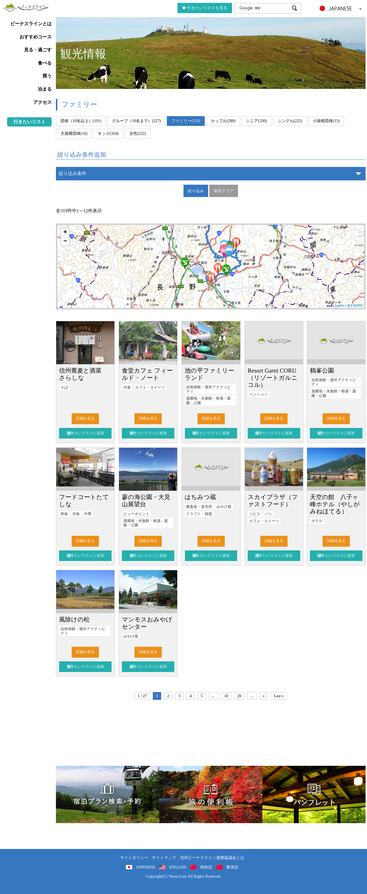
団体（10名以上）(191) (80, 121)
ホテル (317, 521)
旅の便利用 (210, 794)
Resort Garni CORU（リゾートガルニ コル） (273, 377)
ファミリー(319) (185, 121)
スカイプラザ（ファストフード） (273, 500)
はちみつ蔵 (200, 497)
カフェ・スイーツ (150, 387)
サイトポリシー (134, 858)
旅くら (107, 794)
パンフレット (314, 794)
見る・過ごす (38, 49)
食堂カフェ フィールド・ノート (147, 374)
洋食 (127, 387)
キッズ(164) (108, 133)
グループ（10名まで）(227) (136, 121)
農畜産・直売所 (199, 507)
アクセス (42, 102)
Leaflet (339, 305)
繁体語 (232, 867)
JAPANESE (145, 867)
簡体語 (206, 867)
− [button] (65, 241)
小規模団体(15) (326, 121)
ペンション (258, 394)
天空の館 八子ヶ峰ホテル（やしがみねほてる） (335, 504)
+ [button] (65, 232)
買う (47, 75)
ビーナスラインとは (31, 23)
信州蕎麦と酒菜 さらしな (83, 374)
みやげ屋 (223, 507)
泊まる (45, 89)
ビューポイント (136, 514)
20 (239, 696)
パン (268, 514)
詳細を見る (85, 418)
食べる (45, 63)
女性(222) (137, 133)
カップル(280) (223, 121)
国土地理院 (355, 305)
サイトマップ (164, 858)
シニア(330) (256, 121)
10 (226, 696)
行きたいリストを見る (204, 8)
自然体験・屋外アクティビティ (208, 389)
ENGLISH (177, 867)
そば (64, 387)
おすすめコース (35, 36)
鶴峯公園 (322, 370)
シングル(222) (290, 121)
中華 (87, 514)
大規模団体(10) (73, 133)
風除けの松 (74, 619)
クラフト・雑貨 (199, 514)
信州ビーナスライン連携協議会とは (212, 858)
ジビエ (254, 514)
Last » (279, 696)
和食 (64, 514)
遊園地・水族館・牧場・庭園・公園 (208, 400)
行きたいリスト (29, 121)
